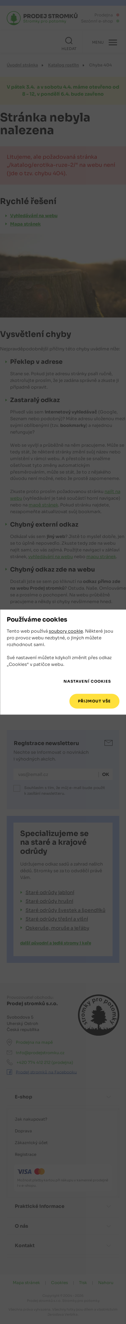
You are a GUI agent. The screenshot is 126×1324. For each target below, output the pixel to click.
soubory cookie (66, 631)
